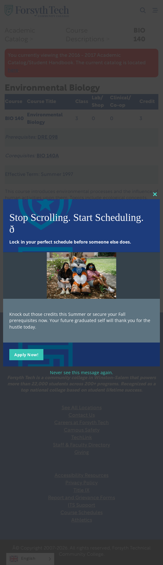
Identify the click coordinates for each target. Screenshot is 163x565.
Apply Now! (26, 354)
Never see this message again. (81, 372)
